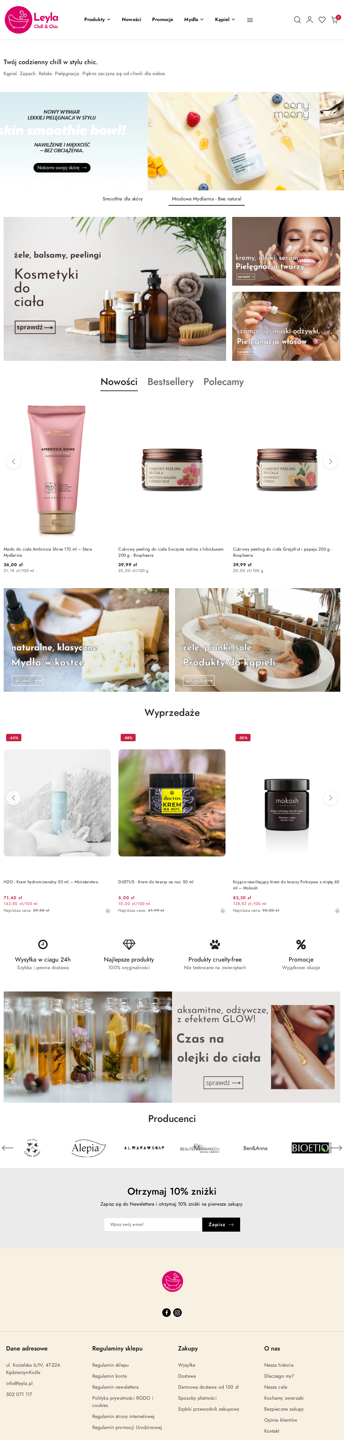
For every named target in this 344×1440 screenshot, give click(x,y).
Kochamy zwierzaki (284, 1398)
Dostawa (187, 1376)
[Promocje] (163, 19)
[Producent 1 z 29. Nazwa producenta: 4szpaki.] (32, 1148)
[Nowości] (131, 19)
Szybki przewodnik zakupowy (208, 1409)
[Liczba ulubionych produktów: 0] (322, 20)
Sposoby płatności (197, 1398)
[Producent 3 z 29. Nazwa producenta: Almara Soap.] (144, 1148)
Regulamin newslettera (115, 1387)
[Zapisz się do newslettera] (153, 1225)
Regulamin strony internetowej (123, 1416)
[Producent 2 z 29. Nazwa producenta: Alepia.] (88, 1148)
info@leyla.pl (19, 1383)
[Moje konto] (310, 20)
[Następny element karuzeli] (336, 1148)
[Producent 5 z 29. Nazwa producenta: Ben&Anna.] (256, 1148)
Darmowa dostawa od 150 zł (208, 1387)
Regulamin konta (109, 1376)
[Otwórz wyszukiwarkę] (297, 20)
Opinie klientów (280, 1420)
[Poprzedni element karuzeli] (7, 1148)
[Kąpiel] (225, 19)
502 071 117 (19, 1394)
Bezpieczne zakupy (284, 1409)
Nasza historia (279, 1365)
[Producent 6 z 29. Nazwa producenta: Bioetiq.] (311, 1148)
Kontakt (272, 1431)
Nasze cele (275, 1387)
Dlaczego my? (279, 1376)
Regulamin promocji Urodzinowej (127, 1427)
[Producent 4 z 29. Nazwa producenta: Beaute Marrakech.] (200, 1148)
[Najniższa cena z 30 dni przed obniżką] (108, 911)
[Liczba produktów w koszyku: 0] (334, 20)
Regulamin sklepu (110, 1365)
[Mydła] (194, 19)
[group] (172, 141)
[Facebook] (166, 1312)
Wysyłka (186, 1365)
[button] (97, 19)
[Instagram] (177, 1312)
